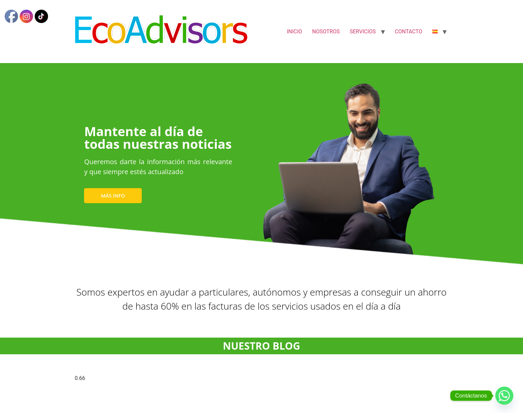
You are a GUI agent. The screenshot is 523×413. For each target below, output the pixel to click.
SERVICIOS (363, 31)
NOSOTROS (326, 31)
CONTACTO (408, 31)
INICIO (294, 31)
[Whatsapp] (504, 396)
